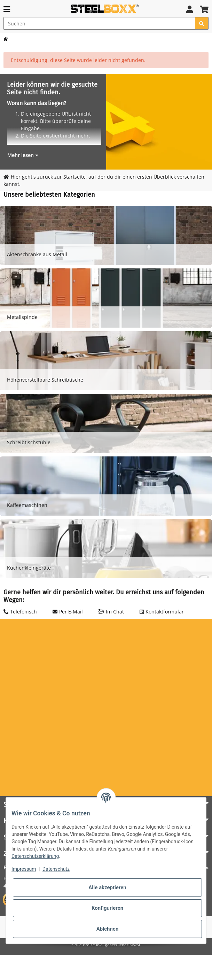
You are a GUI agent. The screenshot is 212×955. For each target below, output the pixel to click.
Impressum (23, 869)
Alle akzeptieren (107, 887)
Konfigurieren (107, 908)
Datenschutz (56, 869)
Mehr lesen (22, 155)
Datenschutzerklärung (35, 856)
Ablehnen (107, 929)
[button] (189, 9)
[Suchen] (99, 23)
